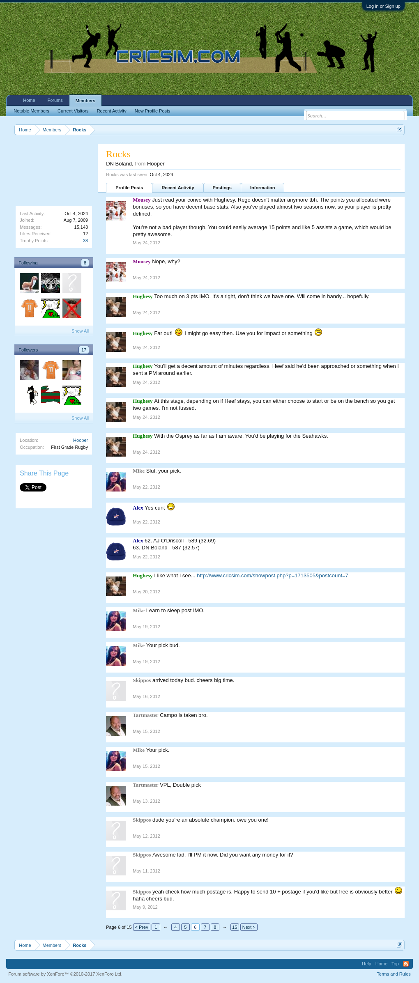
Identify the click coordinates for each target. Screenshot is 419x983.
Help (366, 963)
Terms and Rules (394, 974)
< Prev (141, 927)
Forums (55, 100)
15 (234, 927)
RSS (406, 964)
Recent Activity (177, 187)
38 (85, 240)
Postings (222, 187)
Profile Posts (129, 187)
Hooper (80, 440)
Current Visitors (73, 110)
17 (83, 349)
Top (395, 963)
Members (85, 100)
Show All (80, 330)
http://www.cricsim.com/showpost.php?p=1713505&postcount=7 (272, 575)
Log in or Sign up (383, 6)
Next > (249, 927)
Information (262, 187)
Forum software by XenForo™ (65, 974)
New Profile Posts (152, 110)
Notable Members (31, 110)
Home (29, 100)
